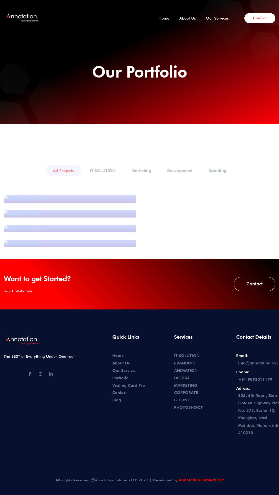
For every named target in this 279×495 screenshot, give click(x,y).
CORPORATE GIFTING (186, 396)
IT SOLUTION (187, 355)
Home (164, 18)
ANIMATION (186, 370)
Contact (260, 18)
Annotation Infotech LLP (201, 480)
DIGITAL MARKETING (185, 382)
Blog (116, 400)
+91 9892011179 (255, 379)
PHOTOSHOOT (188, 407)
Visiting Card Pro (128, 385)
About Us (187, 18)
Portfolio (120, 378)
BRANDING (185, 363)
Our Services (217, 18)
